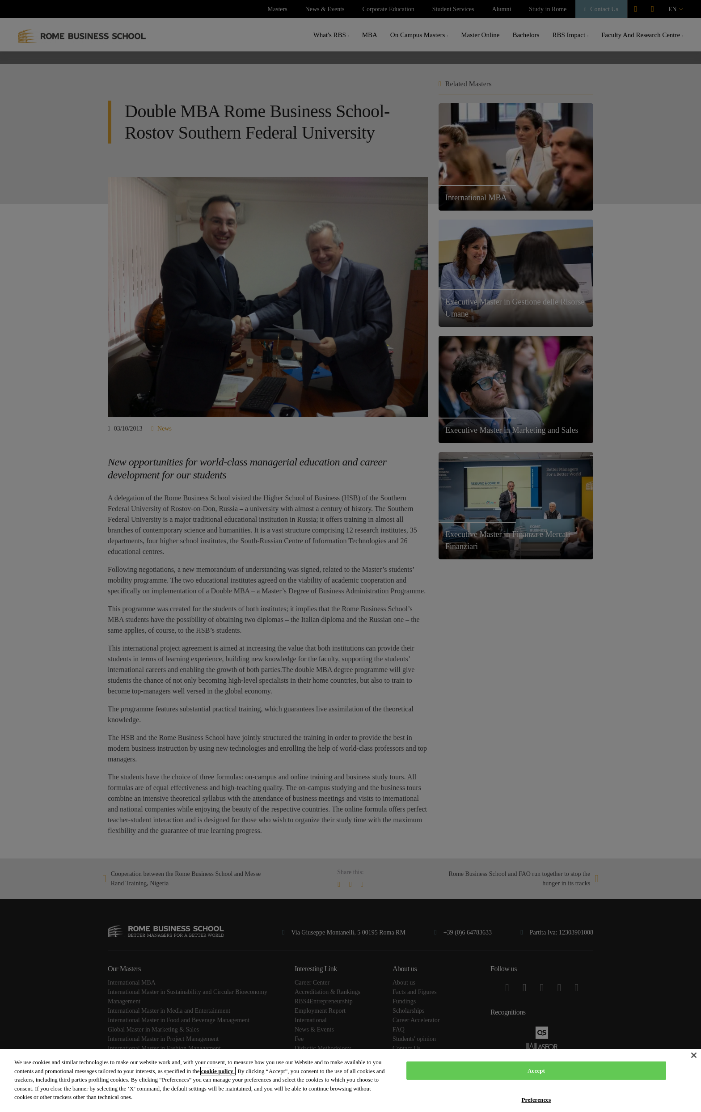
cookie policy (218, 1071)
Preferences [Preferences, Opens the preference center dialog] (536, 1099)
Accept (536, 1070)
